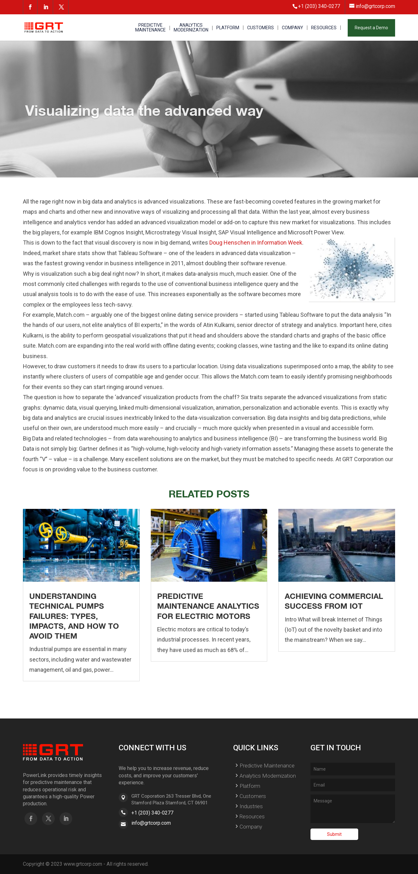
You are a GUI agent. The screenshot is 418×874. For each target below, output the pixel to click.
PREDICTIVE (150, 28)
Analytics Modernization (268, 776)
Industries (251, 806)
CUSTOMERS (260, 27)
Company (251, 826)
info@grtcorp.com (151, 823)
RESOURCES (324, 27)
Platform (250, 786)
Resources (252, 816)
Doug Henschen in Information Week (255, 242)
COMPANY (292, 27)
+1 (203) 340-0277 (152, 813)
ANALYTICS (191, 28)
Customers (253, 796)
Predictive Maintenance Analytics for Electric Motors (208, 606)
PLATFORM (227, 27)
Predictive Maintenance (267, 765)
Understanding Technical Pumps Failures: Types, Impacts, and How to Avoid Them (74, 616)
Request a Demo (371, 27)
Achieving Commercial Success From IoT (334, 601)
